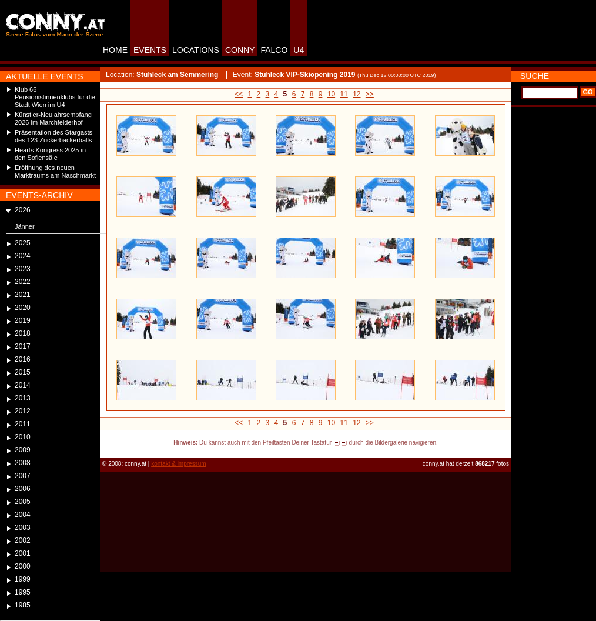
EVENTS (149, 50)
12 (356, 94)
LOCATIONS (195, 50)
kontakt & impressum (178, 463)
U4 (298, 50)
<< (239, 94)
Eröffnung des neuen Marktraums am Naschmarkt (55, 171)
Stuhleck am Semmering (177, 75)
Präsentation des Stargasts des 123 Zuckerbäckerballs (53, 136)
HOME (115, 50)
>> (370, 94)
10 (331, 94)
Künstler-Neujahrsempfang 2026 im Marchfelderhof (53, 118)
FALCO (273, 50)
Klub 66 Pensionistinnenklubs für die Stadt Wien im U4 (55, 97)
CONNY (240, 50)
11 (343, 94)
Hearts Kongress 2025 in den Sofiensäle (50, 153)
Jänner (25, 226)
